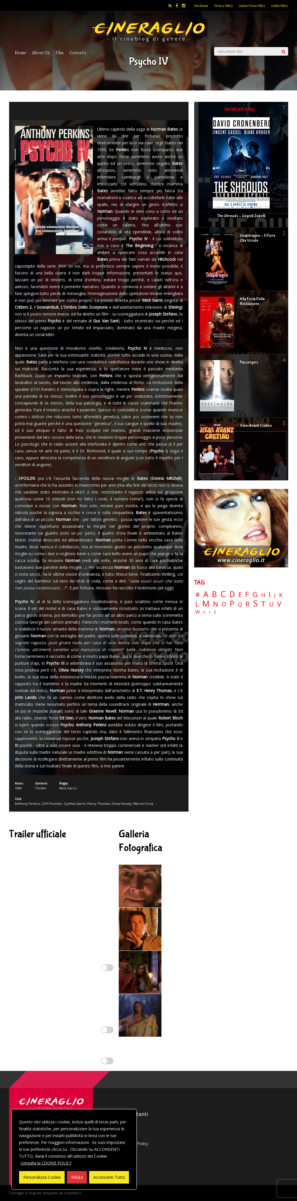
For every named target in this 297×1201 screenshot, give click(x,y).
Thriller (40, 788)
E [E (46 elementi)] (240, 595)
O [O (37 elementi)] (224, 604)
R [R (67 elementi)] (247, 604)
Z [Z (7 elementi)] (215, 612)
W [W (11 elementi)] (197, 612)
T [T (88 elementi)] (263, 604)
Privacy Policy (223, 5)
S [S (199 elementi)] (255, 603)
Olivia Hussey (121, 803)
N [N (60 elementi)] (215, 603)
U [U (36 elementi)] (271, 604)
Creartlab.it (72, 1193)
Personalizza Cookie (42, 1177)
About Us (41, 52)
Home (20, 52)
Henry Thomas (98, 803)
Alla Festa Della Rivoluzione (252, 301)
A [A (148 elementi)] (205, 594)
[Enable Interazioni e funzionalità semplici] (107, 967)
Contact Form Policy (252, 5)
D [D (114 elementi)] (232, 594)
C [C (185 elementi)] (223, 594)
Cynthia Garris (74, 803)
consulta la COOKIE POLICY (46, 1163)
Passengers (249, 362)
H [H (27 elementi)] (263, 595)
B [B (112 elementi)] (214, 594)
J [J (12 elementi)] (275, 595)
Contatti (77, 52)
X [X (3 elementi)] (204, 612)
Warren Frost (143, 803)
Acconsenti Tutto (109, 1177)
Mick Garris (68, 788)
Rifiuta (77, 1177)
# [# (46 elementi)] (197, 595)
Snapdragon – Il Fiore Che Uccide (257, 238)
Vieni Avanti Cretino (256, 425)
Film (60, 52)
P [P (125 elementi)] (232, 603)
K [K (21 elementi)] (280, 595)
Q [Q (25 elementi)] (240, 604)
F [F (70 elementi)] (247, 594)
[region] (74, 1149)
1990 (18, 788)
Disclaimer (201, 5)
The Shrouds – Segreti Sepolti (241, 216)
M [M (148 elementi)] (206, 603)
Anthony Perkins (27, 803)
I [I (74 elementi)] (270, 594)
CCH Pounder (52, 803)
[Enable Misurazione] (107, 1029)
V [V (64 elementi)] (279, 603)
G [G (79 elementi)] (255, 594)
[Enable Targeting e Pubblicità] (107, 1061)
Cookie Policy (279, 5)
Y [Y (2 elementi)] (209, 612)
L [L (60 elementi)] (197, 603)
